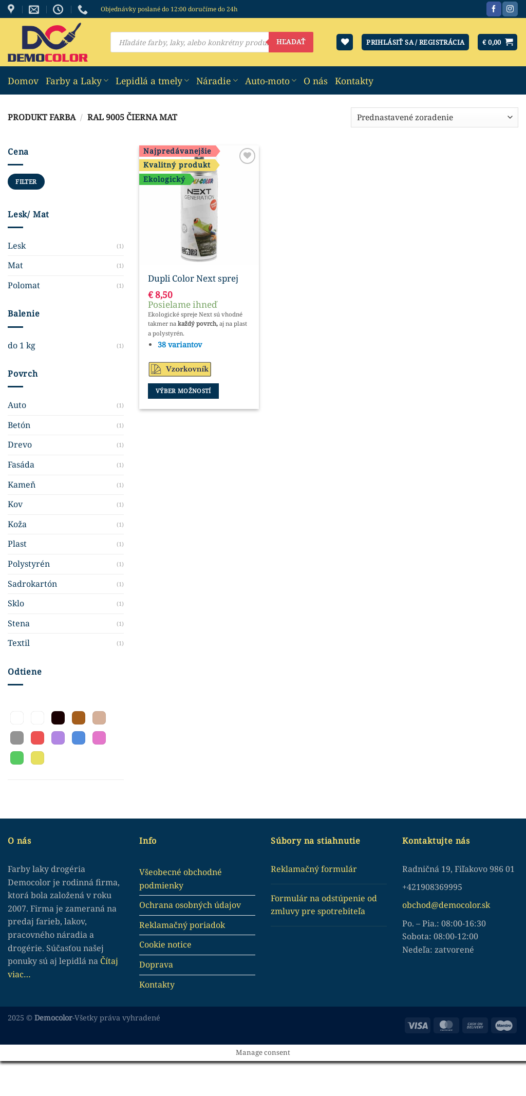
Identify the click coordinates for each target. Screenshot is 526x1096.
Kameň (21, 484)
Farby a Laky (77, 81)
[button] (17, 718)
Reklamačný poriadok (182, 925)
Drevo (20, 444)
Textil (19, 642)
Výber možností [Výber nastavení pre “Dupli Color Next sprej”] (183, 391)
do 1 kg (21, 345)
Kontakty (354, 81)
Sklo (16, 603)
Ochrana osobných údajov (190, 905)
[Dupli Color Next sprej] (199, 205)
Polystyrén (29, 563)
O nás (316, 81)
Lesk (17, 245)
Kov (15, 504)
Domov (23, 81)
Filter (25, 181)
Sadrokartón (32, 583)
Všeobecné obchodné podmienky (180, 878)
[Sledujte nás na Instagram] (509, 9)
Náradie (216, 81)
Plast (17, 543)
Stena (19, 623)
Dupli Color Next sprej (193, 278)
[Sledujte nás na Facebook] (493, 9)
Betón (19, 425)
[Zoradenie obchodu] (434, 117)
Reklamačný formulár (314, 869)
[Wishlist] (344, 42)
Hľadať (290, 41)
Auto (17, 405)
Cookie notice (165, 944)
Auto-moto (270, 81)
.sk (485, 905)
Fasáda (21, 464)
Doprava (156, 964)
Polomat (24, 285)
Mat (15, 265)
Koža (17, 524)
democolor (459, 905)
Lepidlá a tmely (152, 81)
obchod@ (420, 905)
